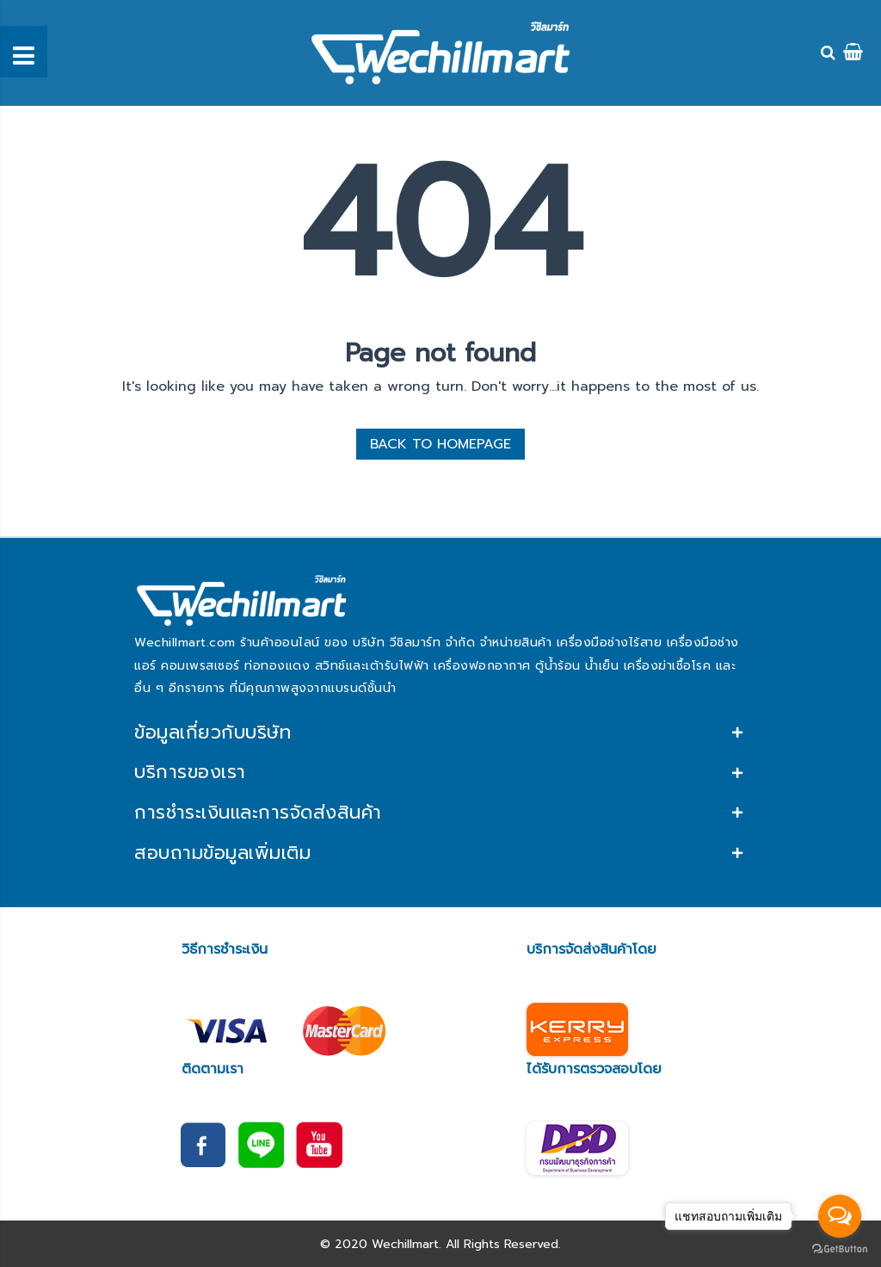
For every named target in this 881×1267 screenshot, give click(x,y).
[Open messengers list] (839, 1216)
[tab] (440, 732)
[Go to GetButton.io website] (839, 1249)
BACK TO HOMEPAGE (440, 444)
